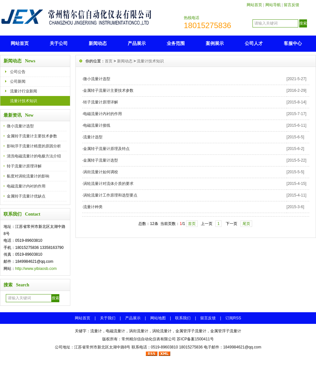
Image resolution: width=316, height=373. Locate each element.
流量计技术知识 (23, 101)
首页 (109, 61)
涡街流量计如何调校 (100, 172)
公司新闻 (17, 81)
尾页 (246, 223)
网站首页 (254, 5)
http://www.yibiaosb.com (36, 268)
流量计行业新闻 (23, 91)
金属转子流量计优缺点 (26, 196)
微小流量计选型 (20, 126)
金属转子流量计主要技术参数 (32, 136)
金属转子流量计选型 (100, 160)
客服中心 (293, 43)
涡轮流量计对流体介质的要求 (108, 183)
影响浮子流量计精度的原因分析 (34, 146)
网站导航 (273, 5)
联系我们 (183, 318)
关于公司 (59, 43)
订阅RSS (233, 318)
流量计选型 (93, 137)
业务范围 (176, 43)
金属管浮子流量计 (190, 331)
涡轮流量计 (162, 331)
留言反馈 (291, 5)
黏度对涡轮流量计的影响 (28, 176)
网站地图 (158, 318)
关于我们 (107, 318)
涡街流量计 (138, 331)
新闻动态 (98, 43)
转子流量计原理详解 (24, 166)
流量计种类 (93, 207)
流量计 (96, 331)
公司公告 (17, 71)
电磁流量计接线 (96, 125)
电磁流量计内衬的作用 (26, 186)
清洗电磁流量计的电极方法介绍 (34, 156)
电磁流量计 (115, 331)
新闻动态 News (19, 61)
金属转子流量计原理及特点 (106, 148)
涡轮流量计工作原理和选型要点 (110, 195)
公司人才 (254, 43)
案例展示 (215, 43)
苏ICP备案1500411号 (195, 339)
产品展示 (137, 43)
